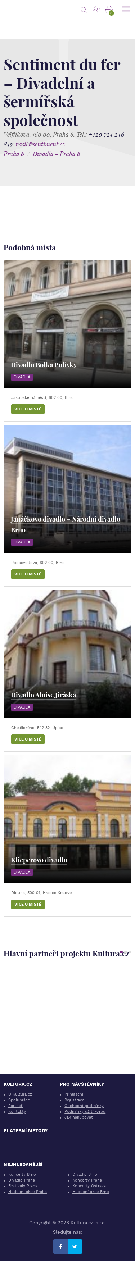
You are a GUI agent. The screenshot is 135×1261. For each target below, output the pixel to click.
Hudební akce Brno (90, 1191)
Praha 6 (14, 154)
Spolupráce (19, 1100)
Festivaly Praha (22, 1186)
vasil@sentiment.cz (40, 144)
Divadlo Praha (21, 1180)
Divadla (22, 377)
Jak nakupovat (78, 1117)
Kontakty (17, 1111)
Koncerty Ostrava (89, 1186)
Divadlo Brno (84, 1174)
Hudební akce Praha (27, 1191)
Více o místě (27, 409)
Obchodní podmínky (84, 1105)
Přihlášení (73, 1094)
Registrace (74, 1100)
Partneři (15, 1105)
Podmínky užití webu (84, 1111)
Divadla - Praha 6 (56, 154)
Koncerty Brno (22, 1174)
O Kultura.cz (20, 1094)
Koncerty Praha (87, 1180)
